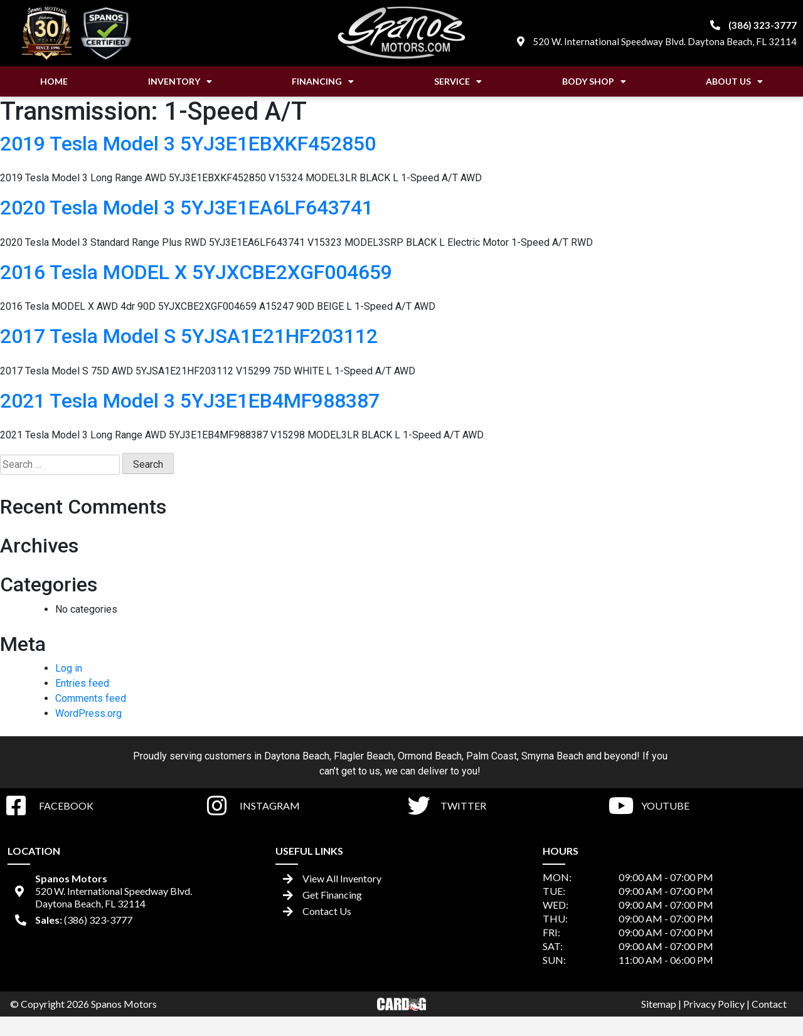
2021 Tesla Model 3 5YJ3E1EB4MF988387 (190, 401)
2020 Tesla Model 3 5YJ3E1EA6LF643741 (186, 207)
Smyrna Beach (552, 756)
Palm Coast (491, 756)
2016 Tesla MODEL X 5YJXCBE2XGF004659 (196, 272)
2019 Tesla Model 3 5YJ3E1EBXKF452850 (188, 144)
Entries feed (82, 683)
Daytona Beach (296, 756)
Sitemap (658, 1004)
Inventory (180, 81)
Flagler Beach (363, 756)
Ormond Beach (430, 756)
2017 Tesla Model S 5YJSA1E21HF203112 (189, 336)
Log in (68, 668)
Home (54, 81)
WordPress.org (88, 713)
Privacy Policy (714, 1004)
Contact (769, 1004)
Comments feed (90, 698)
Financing (323, 81)
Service (458, 81)
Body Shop (594, 81)
